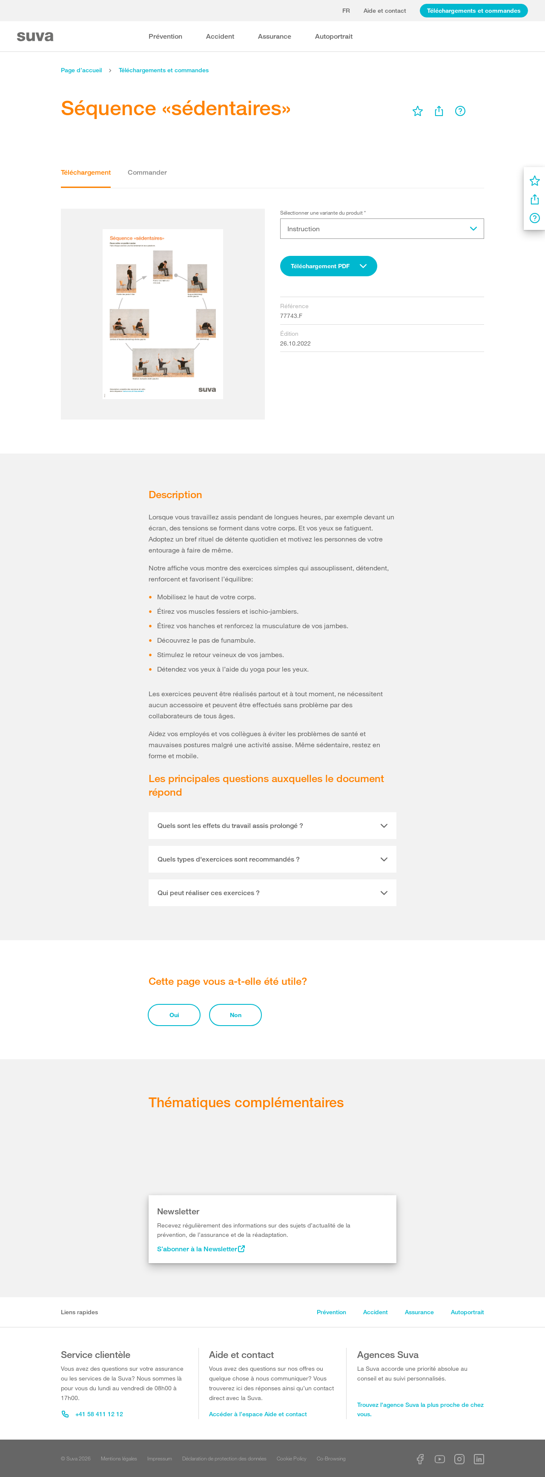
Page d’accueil (81, 70)
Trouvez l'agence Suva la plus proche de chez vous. (420, 1409)
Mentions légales (119, 1458)
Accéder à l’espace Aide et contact (258, 1413)
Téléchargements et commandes (474, 10)
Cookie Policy (292, 1458)
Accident (220, 36)
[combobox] (328, 266)
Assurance (274, 36)
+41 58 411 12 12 (92, 1413)
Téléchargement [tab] (86, 172)
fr (346, 10)
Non (235, 1014)
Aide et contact (385, 10)
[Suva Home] (36, 36)
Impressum (159, 1458)
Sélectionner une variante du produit (323, 212)
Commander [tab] (147, 172)
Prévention (165, 36)
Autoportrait (334, 36)
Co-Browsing (331, 1458)
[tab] (272, 825)
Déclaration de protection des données (224, 1458)
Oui (174, 1014)
